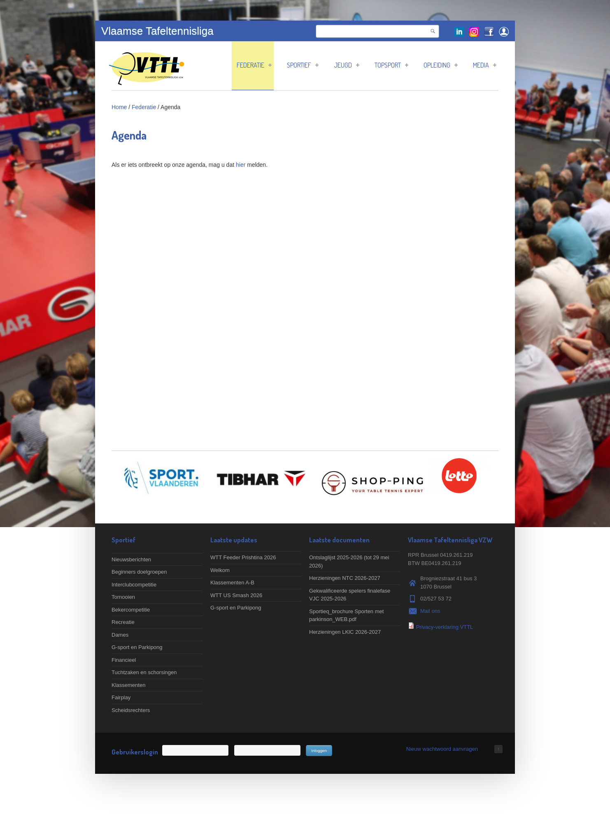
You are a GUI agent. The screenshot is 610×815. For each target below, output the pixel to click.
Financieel (124, 660)
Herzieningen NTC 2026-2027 (344, 578)
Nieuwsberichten (131, 559)
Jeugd (346, 65)
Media (484, 65)
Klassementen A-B (232, 582)
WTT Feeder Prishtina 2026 (243, 557)
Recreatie (123, 622)
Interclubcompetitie (134, 584)
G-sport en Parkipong (137, 647)
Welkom (220, 570)
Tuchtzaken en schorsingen (144, 672)
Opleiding (441, 65)
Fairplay (121, 697)
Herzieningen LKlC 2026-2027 (345, 632)
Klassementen (128, 685)
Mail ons (430, 611)
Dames (120, 635)
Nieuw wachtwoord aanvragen (442, 749)
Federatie (254, 65)
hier (240, 164)
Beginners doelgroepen (139, 572)
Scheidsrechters (131, 710)
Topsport (391, 65)
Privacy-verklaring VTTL (444, 627)
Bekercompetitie (131, 610)
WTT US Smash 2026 (236, 595)
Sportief (303, 65)
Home (119, 107)
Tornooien (123, 597)
